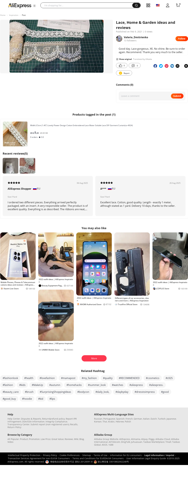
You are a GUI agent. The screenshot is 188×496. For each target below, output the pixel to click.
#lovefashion (47, 378)
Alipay (144, 439)
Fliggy (152, 439)
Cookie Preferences (70, 455)
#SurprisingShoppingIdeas (55, 392)
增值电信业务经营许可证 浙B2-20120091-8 (71, 461)
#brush (29, 392)
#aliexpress (136, 385)
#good (165, 392)
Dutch (154, 418)
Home (2, 15)
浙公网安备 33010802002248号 (111, 461)
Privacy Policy (50, 455)
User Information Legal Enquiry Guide (146, 458)
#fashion (8, 385)
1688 (110, 444)
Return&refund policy (53, 418)
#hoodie (27, 398)
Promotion (34, 439)
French (129, 418)
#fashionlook (10, 378)
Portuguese (109, 418)
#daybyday (122, 392)
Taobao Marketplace (154, 441)
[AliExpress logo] (20, 5)
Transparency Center (19, 424)
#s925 (169, 378)
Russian (98, 418)
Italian (146, 418)
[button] (34, 6)
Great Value (58, 439)
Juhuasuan (136, 441)
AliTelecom (114, 441)
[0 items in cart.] (177, 5)
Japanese (171, 418)
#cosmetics (152, 378)
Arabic (111, 421)
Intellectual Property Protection (24, 455)
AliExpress (124, 439)
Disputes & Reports (31, 418)
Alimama (135, 439)
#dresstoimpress (145, 392)
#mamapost (68, 378)
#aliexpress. (156, 385)
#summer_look (97, 385)
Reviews (69, 439)
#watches (117, 385)
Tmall (168, 441)
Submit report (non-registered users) (50, 424)
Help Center (14, 418)
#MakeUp (37, 385)
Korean (98, 421)
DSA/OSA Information (33, 421)
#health (28, 378)
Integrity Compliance (56, 421)
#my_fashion (89, 378)
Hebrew (120, 421)
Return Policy (14, 427)
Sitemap (86, 455)
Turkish (162, 418)
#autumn (54, 385)
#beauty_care (11, 392)
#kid (40, 398)
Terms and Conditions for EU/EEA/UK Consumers (98, 458)
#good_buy (9, 398)
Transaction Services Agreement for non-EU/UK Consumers (39, 458)
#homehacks (74, 385)
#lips (52, 398)
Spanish (120, 418)
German (138, 418)
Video (10, 441)
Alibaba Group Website (106, 439)
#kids (22, 385)
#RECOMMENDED (129, 378)
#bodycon (83, 392)
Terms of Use (100, 455)
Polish (128, 421)
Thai (105, 421)
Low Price (46, 439)
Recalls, (74, 424)
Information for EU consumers (126, 455)
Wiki (76, 439)
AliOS (104, 444)
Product (24, 439)
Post (24, 15)
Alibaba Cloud (162, 439)
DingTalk (125, 441)
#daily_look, (102, 392)
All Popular (13, 439)
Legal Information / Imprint (159, 455)
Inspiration (13, 15)
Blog (81, 439)
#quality (108, 378)
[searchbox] (87, 5)
